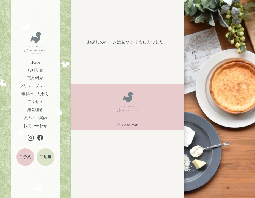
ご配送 (45, 157)
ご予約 (25, 157)
